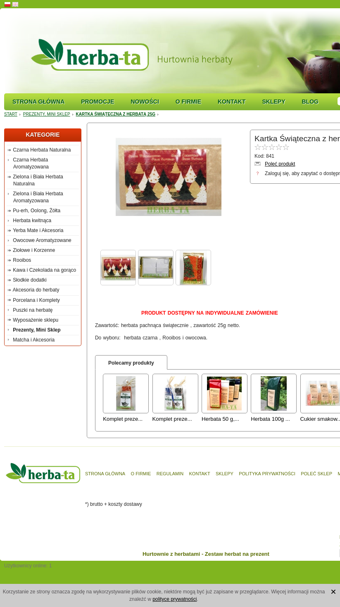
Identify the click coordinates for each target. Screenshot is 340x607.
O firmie (188, 101)
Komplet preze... (123, 419)
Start (10, 114)
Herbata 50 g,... (220, 419)
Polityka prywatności (267, 473)
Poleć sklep (316, 473)
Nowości (145, 101)
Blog (310, 101)
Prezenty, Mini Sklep (46, 114)
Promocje (97, 101)
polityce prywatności (174, 599)
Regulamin (170, 473)
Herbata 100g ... (270, 419)
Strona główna (38, 101)
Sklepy (273, 101)
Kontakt (231, 101)
